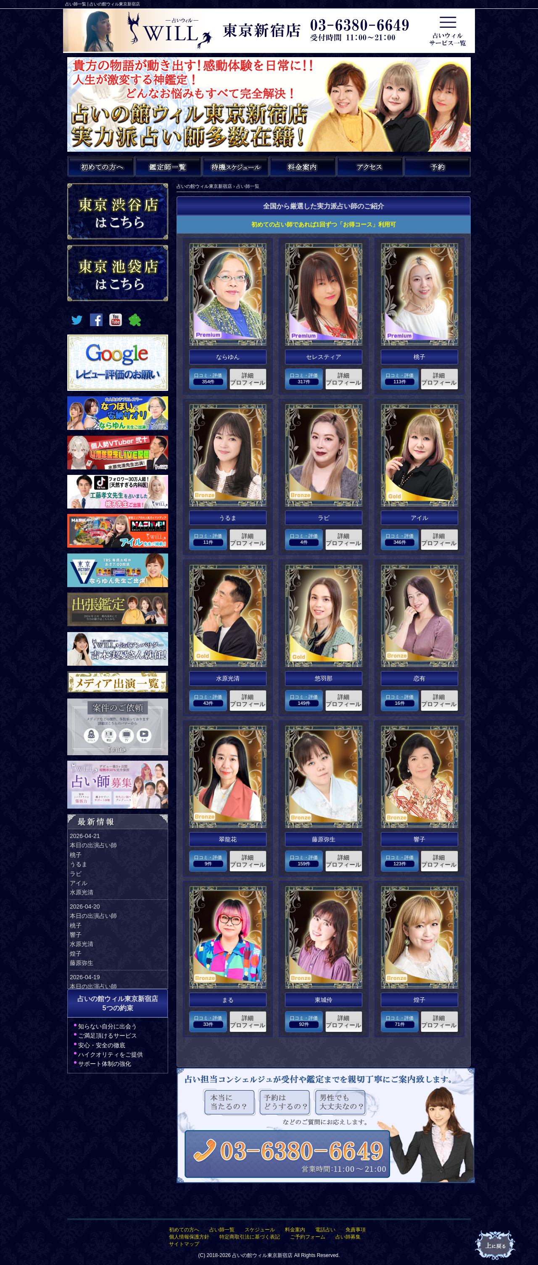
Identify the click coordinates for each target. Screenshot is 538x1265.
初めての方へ (184, 1230)
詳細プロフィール (247, 379)
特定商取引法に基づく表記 (249, 1237)
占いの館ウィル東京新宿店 (262, 1255)
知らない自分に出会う (107, 1026)
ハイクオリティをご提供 (110, 1054)
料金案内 (295, 1230)
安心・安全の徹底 (101, 1045)
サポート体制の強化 (104, 1063)
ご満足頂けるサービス (107, 1035)
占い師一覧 (222, 1230)
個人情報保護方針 (189, 1237)
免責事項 (355, 1230)
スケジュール (260, 1230)
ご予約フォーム (307, 1237)
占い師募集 (348, 1237)
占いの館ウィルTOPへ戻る (496, 1246)
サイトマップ (184, 1244)
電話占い (325, 1230)
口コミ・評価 (208, 379)
